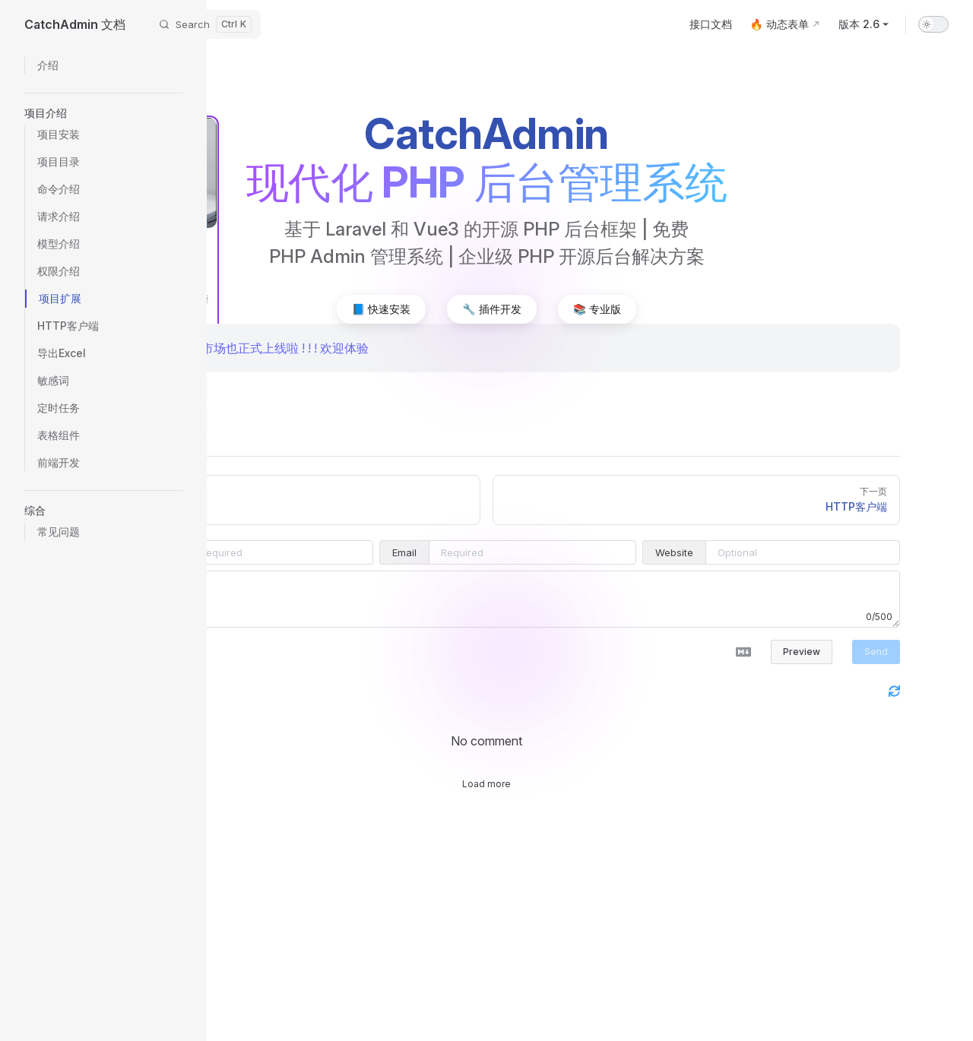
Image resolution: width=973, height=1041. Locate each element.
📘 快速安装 (381, 308)
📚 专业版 (597, 308)
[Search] (205, 24)
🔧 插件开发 (491, 308)
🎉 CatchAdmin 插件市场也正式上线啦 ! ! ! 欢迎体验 (228, 348)
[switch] (933, 24)
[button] (103, 113)
